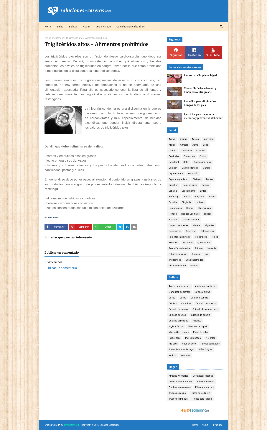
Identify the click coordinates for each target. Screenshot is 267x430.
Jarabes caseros (191, 219)
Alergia (183, 139)
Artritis (172, 145)
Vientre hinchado (177, 265)
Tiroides (196, 254)
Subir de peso (189, 343)
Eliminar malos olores (180, 387)
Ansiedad (209, 139)
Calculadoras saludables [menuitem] (130, 26)
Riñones (199, 248)
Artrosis (184, 145)
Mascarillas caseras (179, 332)
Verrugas (185, 355)
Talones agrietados (210, 343)
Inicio (47, 38)
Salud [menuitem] (60, 26)
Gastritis (173, 202)
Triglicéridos (58, 38)
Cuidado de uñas (177, 315)
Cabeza (172, 150)
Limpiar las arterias (178, 225)
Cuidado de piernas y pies (205, 309)
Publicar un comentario (60, 268)
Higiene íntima (176, 326)
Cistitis (203, 156)
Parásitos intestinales (179, 237)
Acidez (172, 139)
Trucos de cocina (177, 393)
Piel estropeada (193, 338)
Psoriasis (173, 242)
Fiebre (187, 196)
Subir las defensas (178, 254)
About (205, 425)
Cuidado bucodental (206, 303)
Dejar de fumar (176, 173)
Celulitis (173, 303)
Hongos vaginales (190, 214)
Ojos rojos (191, 231)
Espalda (173, 191)
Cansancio (186, 150)
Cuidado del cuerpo (178, 320)
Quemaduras (203, 242)
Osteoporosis (207, 231)
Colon (186, 162)
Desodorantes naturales (181, 381)
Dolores (205, 185)
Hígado (208, 214)
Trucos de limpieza (178, 399)
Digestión (173, 185)
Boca (205, 145)
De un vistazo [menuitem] (103, 26)
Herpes (189, 208)
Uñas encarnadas (194, 260)
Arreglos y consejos (178, 376)
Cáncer (206, 168)
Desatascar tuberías (203, 376)
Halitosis (200, 202)
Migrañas (209, 225)
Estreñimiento (188, 191)
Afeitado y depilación (205, 286)
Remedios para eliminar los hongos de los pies (200, 103)
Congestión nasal (203, 162)
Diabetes (197, 179)
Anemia (196, 139)
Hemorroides (175, 208)
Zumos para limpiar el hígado (201, 75)
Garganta (199, 196)
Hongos (173, 214)
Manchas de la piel (197, 326)
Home (195, 425)
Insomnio (173, 219)
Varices (172, 355)
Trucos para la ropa (202, 399)
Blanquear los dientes (179, 292)
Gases (212, 196)
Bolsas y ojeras (202, 292)
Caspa (183, 297)
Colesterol (174, 162)
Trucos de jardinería (200, 393)
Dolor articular (190, 185)
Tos (206, 254)
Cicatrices (186, 303)
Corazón (173, 168)
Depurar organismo (178, 179)
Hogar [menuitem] (86, 26)
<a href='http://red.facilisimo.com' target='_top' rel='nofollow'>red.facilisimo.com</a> (195, 410)
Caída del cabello (199, 297)
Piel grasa (210, 338)
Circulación (189, 156)
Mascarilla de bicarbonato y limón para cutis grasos (200, 90)
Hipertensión (204, 208)
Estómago (174, 196)
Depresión (193, 173)
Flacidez (197, 320)
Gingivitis (186, 202)
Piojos (215, 237)
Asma (195, 145)
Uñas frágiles (205, 349)
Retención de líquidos (179, 248)
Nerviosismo (175, 231)
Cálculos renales (190, 168)
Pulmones (188, 242)
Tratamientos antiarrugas (182, 349)
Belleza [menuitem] (73, 26)
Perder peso (201, 237)
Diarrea (209, 179)
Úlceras (194, 265)
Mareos (196, 225)
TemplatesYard (71, 425)
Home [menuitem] (47, 26)
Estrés (203, 191)
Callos (172, 297)
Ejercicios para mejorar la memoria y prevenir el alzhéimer (203, 116)
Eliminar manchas (204, 387)
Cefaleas (200, 150)
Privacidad (217, 425)
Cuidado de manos (178, 309)
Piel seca (173, 343)
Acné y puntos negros (179, 286)
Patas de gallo (200, 332)
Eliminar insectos (206, 381)
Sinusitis (211, 248)
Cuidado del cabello (200, 315)
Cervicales (174, 156)
